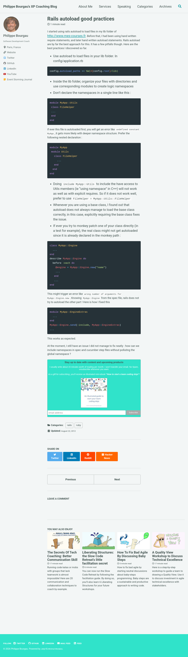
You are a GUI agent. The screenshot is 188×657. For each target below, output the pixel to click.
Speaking (122, 6)
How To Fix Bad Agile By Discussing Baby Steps (132, 579)
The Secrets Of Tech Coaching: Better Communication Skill (62, 579)
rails (69, 449)
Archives (164, 6)
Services (103, 6)
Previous (70, 502)
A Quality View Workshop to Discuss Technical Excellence (167, 579)
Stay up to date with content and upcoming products (94, 387)
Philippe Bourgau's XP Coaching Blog (30, 6)
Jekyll (44, 648)
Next (117, 502)
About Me (84, 6)
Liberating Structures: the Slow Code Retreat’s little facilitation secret (98, 581)
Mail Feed (72, 643)
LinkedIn (54, 643)
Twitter (22, 643)
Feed (87, 643)
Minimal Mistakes (58, 648)
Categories (143, 6)
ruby (78, 449)
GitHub (38, 643)
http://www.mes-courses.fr (66, 37)
